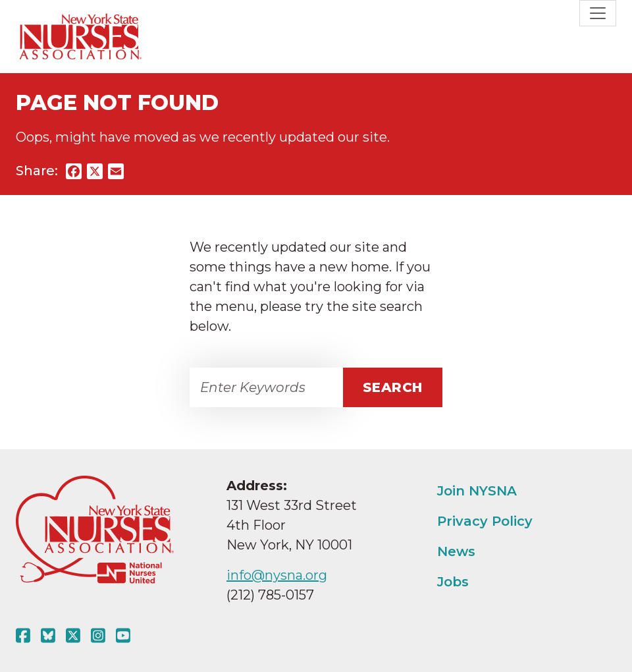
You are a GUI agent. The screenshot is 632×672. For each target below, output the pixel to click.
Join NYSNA (477, 491)
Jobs (453, 582)
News (456, 551)
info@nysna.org (276, 575)
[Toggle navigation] (597, 13)
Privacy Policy (485, 521)
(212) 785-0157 (270, 595)
